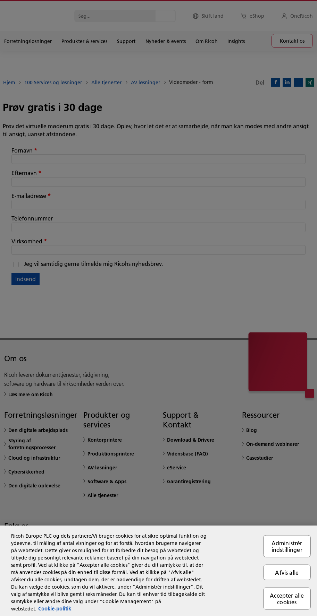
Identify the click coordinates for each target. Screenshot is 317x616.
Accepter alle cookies (287, 599)
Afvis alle (287, 572)
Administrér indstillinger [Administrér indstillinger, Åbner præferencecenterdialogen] (287, 546)
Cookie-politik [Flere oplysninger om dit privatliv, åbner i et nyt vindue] (54, 609)
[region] (158, 571)
